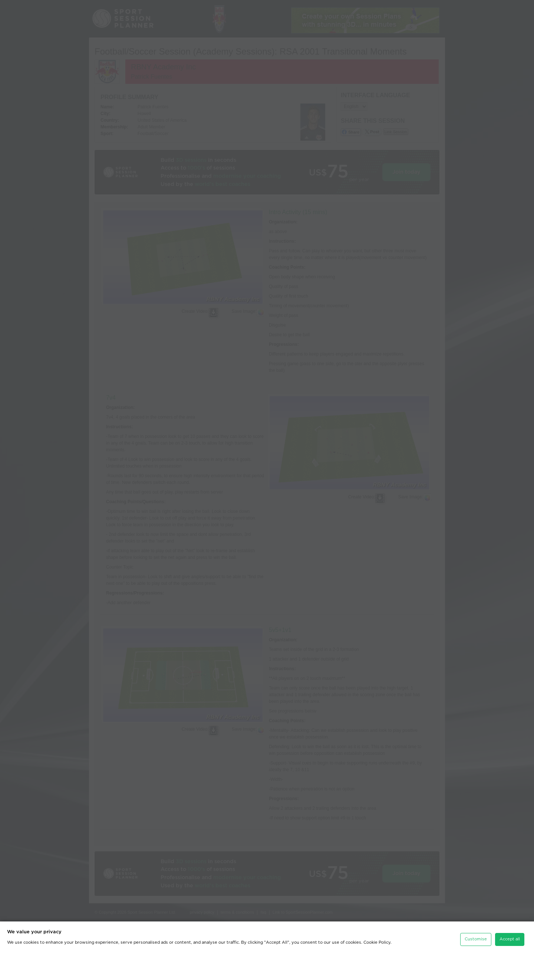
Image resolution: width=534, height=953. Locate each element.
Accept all (510, 936)
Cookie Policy (376, 939)
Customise (476, 936)
